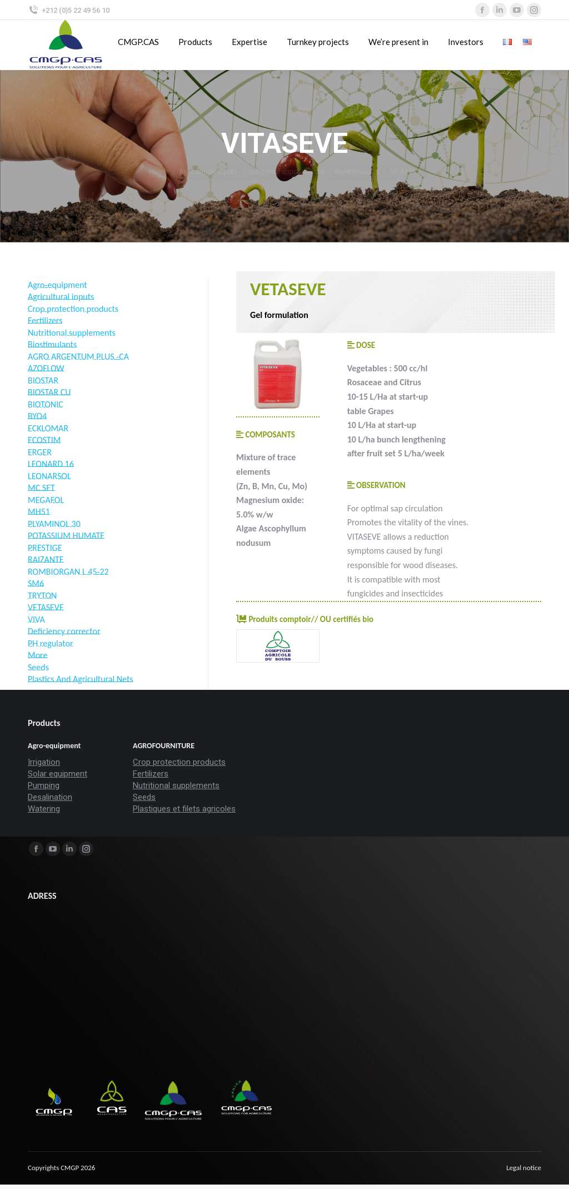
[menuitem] (523, 1168)
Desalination (50, 797)
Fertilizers (150, 774)
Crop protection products (179, 762)
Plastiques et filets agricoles (184, 809)
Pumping (43, 785)
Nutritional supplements (176, 785)
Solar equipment (57, 774)
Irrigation (44, 762)
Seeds (144, 797)
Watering (44, 809)
